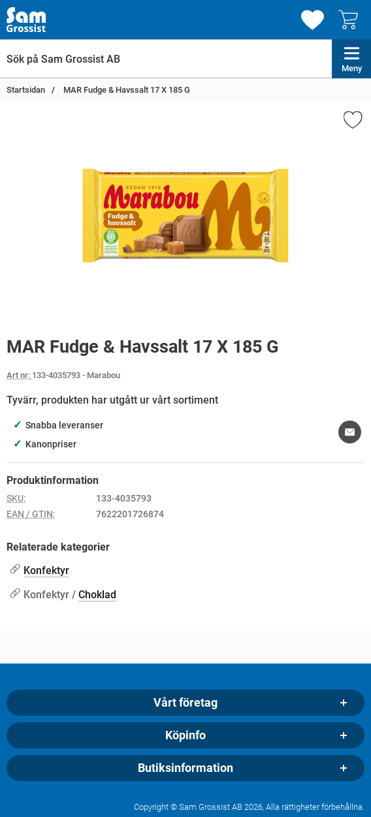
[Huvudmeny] (351, 58)
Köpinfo (185, 735)
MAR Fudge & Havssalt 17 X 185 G (125, 90)
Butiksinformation (185, 768)
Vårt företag (185, 702)
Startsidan (26, 90)
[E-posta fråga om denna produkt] (349, 432)
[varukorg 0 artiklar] (351, 19)
